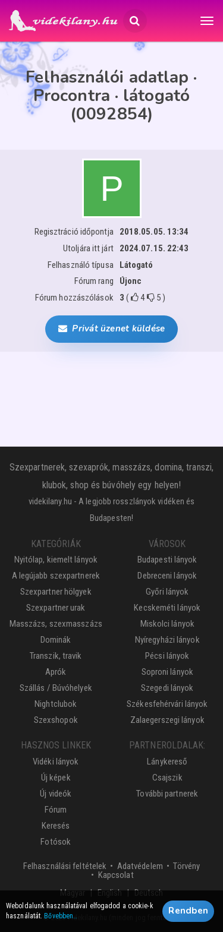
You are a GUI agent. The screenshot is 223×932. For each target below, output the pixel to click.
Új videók (55, 793)
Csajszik (167, 777)
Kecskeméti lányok (167, 607)
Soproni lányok (167, 671)
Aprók (56, 671)
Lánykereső (167, 761)
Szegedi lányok (167, 688)
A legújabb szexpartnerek (56, 575)
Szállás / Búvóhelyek (56, 688)
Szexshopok (56, 720)
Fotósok (55, 841)
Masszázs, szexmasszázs (56, 623)
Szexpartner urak (56, 607)
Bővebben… (60, 916)
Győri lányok (167, 591)
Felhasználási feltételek (64, 866)
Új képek (56, 777)
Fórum (56, 809)
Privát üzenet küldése (111, 328)
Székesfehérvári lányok (167, 704)
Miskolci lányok (167, 623)
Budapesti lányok (167, 559)
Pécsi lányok (167, 655)
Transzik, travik (56, 655)
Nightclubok (55, 704)
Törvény (186, 866)
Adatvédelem (140, 866)
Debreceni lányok (167, 575)
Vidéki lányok (55, 761)
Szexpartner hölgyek (56, 591)
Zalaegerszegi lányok (167, 720)
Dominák (55, 639)
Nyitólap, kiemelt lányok (56, 559)
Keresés (56, 825)
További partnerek (167, 793)
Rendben (188, 911)
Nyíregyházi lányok (167, 639)
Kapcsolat (116, 875)
